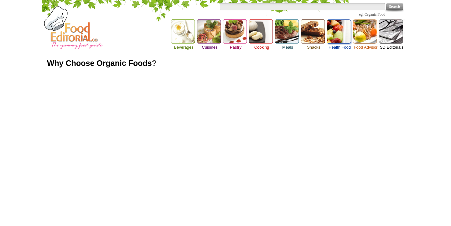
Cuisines (210, 47)
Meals (287, 47)
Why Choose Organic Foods (99, 63)
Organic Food (375, 14)
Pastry (235, 47)
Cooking (261, 47)
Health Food (340, 32)
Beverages (183, 47)
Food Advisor (366, 47)
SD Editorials (391, 47)
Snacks (313, 47)
